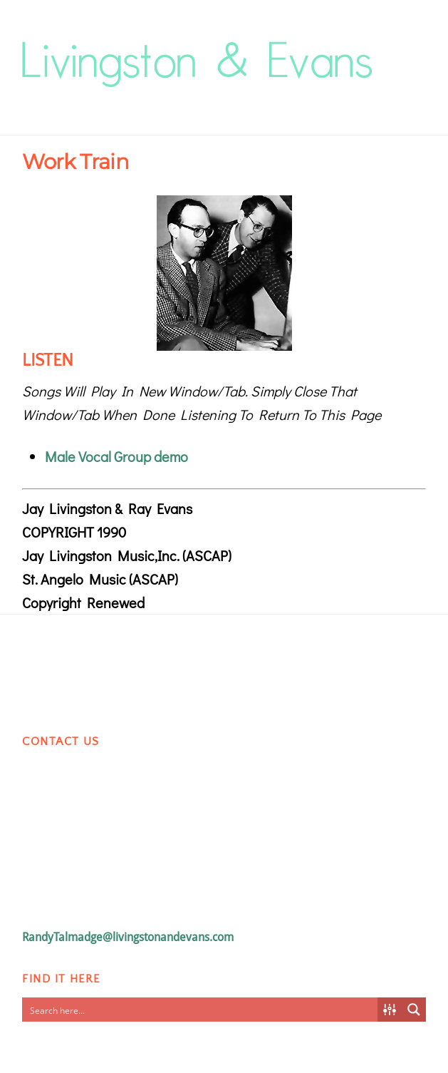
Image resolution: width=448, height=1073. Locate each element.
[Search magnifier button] (414, 1009)
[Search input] (200, 1009)
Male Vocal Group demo (116, 456)
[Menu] (411, 47)
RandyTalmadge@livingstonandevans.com (128, 937)
